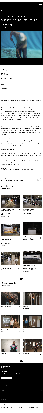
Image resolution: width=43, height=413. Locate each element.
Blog (13, 1)
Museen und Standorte (5, 1)
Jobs (37, 407)
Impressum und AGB (4, 407)
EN (40, 1)
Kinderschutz (20, 407)
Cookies (7, 411)
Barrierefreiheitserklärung (29, 407)
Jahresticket (20, 1)
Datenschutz (13, 407)
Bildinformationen (5, 59)
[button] (36, 4)
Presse (27, 1)
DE (38, 1)
